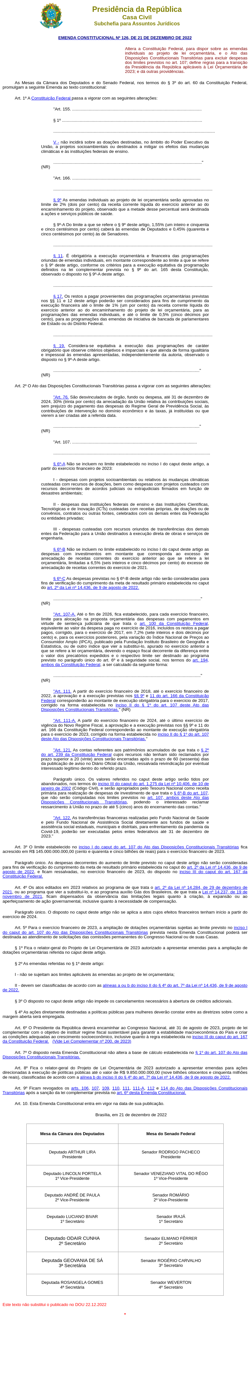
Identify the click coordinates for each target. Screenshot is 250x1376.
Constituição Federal (51, 98)
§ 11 (58, 255)
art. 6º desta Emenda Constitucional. (151, 1092)
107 (95, 1088)
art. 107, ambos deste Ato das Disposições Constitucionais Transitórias (125, 799)
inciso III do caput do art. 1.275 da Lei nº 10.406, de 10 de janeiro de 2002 (125, 786)
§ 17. (58, 296)
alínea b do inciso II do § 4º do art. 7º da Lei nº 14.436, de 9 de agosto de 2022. (155, 1077)
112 (150, 1088)
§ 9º (57, 199)
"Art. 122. (62, 817)
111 (126, 1088)
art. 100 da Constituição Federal (174, 623)
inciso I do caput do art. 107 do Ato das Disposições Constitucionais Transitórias (159, 847)
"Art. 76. (61, 397)
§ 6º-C (59, 578)
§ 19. (59, 345)
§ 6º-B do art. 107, (191, 793)
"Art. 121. (62, 750)
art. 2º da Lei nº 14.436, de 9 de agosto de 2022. (93, 587)
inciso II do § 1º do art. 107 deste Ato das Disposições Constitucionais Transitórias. (125, 707)
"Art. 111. (62, 691)
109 (105, 1088)
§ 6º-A (59, 463)
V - (56, 142)
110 (115, 1088)
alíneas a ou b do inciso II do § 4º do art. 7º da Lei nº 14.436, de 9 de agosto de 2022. (125, 987)
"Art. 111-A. (64, 720)
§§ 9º (139, 695)
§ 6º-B (59, 549)
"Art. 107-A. (64, 614)
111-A (138, 1088)
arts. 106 (80, 1088)
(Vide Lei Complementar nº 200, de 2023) (92, 1041)
